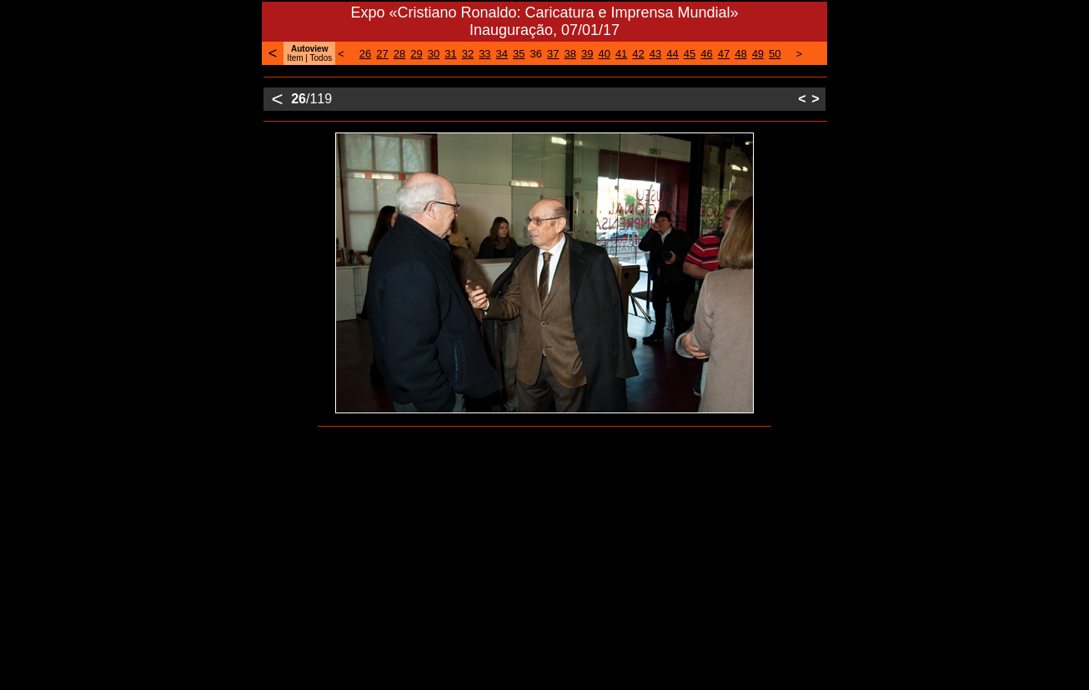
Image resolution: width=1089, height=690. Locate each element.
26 (365, 54)
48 (740, 54)
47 (724, 54)
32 (468, 54)
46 (706, 54)
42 (638, 54)
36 (536, 54)
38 (569, 54)
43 (655, 54)
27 (382, 54)
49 (758, 54)
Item (295, 57)
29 (416, 54)
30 (433, 54)
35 (518, 54)
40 (604, 54)
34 (502, 54)
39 (587, 54)
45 (689, 54)
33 (484, 54)
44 (672, 54)
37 (553, 54)
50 (774, 54)
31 (450, 54)
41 (621, 54)
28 (399, 54)
